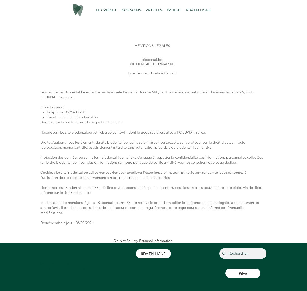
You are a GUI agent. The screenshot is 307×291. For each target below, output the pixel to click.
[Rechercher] (242, 253)
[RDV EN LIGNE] (153, 253)
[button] (106, 10)
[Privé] (242, 273)
